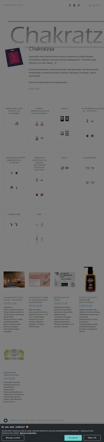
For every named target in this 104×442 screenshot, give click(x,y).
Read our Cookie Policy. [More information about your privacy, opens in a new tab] (28, 436)
